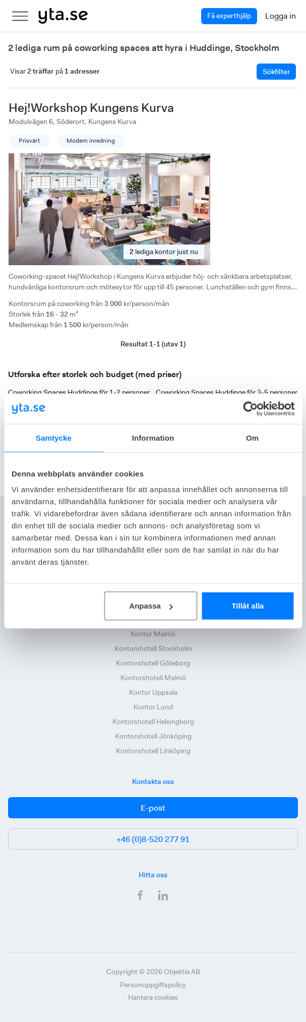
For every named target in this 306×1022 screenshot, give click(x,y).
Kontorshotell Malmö (153, 677)
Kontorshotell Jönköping (153, 736)
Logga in (280, 16)
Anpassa (151, 606)
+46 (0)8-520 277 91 (153, 839)
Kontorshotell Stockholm (153, 648)
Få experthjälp (229, 15)
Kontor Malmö (153, 633)
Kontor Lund (153, 706)
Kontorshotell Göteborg (153, 663)
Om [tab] (252, 437)
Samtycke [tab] (54, 437)
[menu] (20, 16)
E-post (153, 808)
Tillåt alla (247, 606)
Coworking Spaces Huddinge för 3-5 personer (226, 392)
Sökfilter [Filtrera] (276, 71)
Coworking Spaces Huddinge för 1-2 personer (79, 392)
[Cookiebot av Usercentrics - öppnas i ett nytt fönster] (250, 408)
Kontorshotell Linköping (153, 750)
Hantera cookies (153, 997)
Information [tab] (153, 437)
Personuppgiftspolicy (153, 984)
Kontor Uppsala (153, 692)
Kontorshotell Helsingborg (153, 721)
